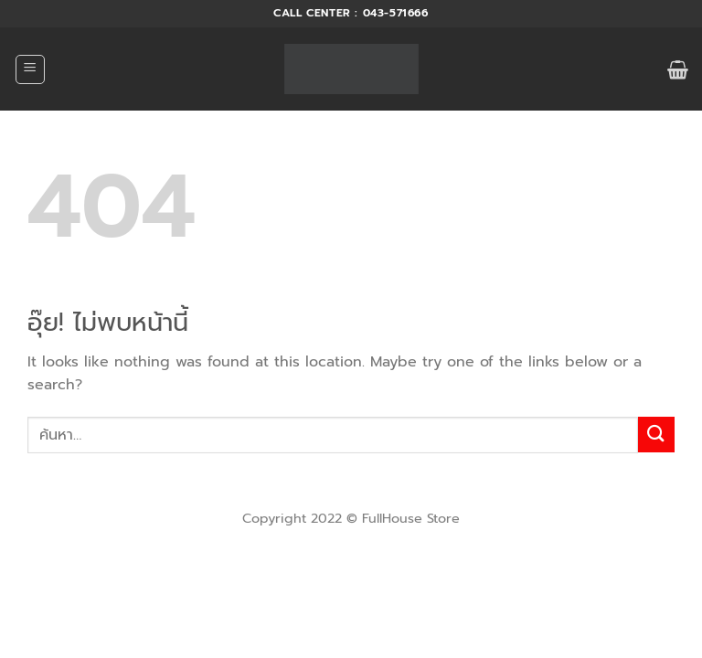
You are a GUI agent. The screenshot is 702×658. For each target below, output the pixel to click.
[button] (30, 69)
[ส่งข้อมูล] (656, 434)
